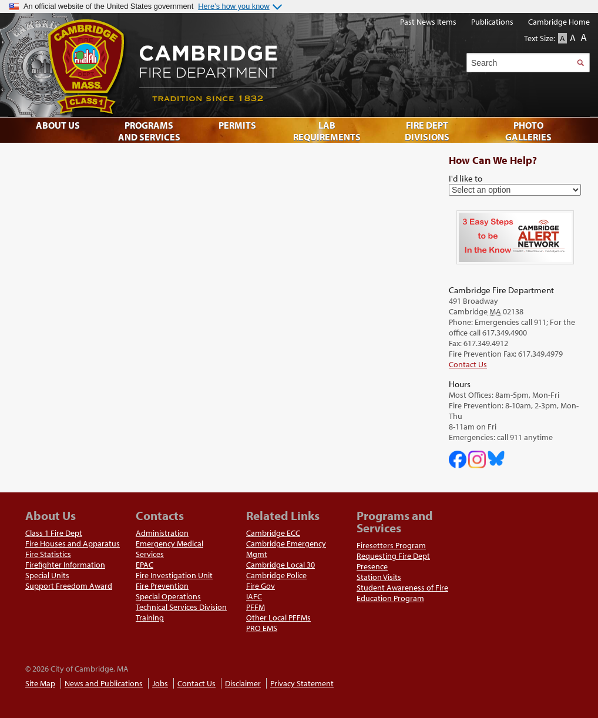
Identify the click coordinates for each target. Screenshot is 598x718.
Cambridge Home (559, 21)
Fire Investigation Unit (174, 575)
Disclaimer (243, 683)
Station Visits (379, 577)
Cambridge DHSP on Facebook (457, 459)
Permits (237, 125)
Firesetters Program (391, 545)
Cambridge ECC (273, 533)
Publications (492, 21)
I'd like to (465, 178)
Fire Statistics (48, 554)
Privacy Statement (302, 683)
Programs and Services (149, 131)
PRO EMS (261, 628)
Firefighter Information (65, 564)
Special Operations (168, 596)
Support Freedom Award (68, 586)
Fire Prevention (162, 586)
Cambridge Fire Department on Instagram (477, 459)
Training (150, 617)
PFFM (255, 607)
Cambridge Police (276, 575)
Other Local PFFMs (278, 617)
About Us (58, 125)
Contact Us (468, 364)
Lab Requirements (327, 131)
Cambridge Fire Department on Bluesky (496, 458)
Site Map (40, 683)
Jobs (160, 683)
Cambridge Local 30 (280, 564)
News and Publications (104, 683)
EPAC (144, 564)
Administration (162, 533)
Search (580, 62)
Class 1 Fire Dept (53, 533)
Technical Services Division (181, 607)
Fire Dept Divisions (427, 131)
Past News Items (428, 21)
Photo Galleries (528, 131)
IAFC (254, 596)
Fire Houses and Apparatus (72, 543)
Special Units (47, 575)
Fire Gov (260, 586)
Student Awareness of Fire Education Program (402, 592)
